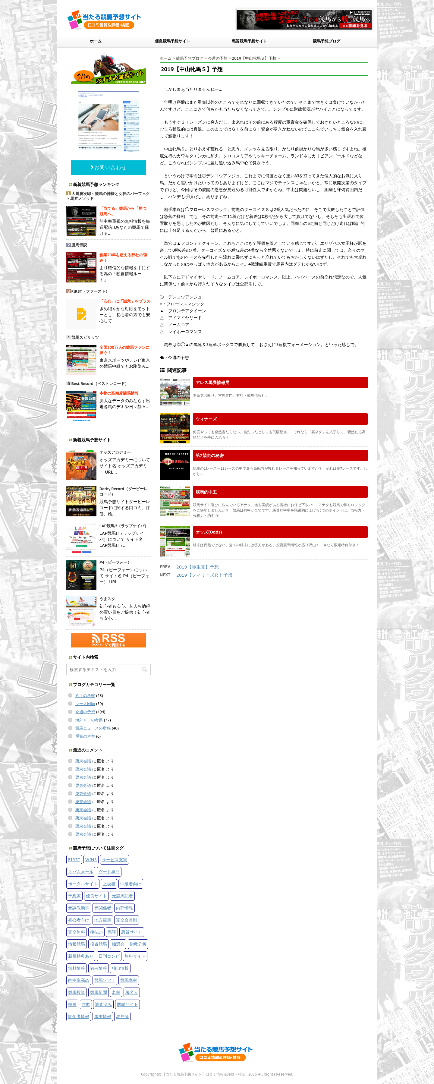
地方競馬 (102, 920)
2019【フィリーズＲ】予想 (204, 575)
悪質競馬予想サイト (249, 41)
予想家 (74, 896)
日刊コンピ (109, 956)
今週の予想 (85, 711)
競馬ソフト (104, 980)
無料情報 (76, 968)
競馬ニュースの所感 (93, 728)
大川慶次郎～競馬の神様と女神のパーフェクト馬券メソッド (108, 196)
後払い (96, 932)
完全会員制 (126, 920)
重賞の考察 (85, 736)
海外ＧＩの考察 (89, 720)
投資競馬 (98, 944)
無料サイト (135, 956)
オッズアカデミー (115, 452)
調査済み (103, 1004)
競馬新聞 (98, 992)
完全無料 (76, 932)
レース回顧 (85, 703)
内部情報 (124, 908)
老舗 (116, 992)
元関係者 (102, 908)
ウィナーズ (206, 419)
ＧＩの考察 (85, 695)
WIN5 (91, 859)
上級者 (109, 884)
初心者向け (78, 920)
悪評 (112, 932)
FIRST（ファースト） (90, 291)
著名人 (131, 992)
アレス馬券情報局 (212, 382)
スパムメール (80, 871)
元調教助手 (78, 908)
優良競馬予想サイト (172, 41)
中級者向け (130, 884)
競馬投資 (76, 992)
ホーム (96, 41)
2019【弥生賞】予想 (197, 567)
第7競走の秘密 (210, 455)
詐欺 (86, 1004)
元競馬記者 (122, 896)
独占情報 (98, 968)
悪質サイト (131, 932)
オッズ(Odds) (209, 532)
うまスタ (107, 598)
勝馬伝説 (79, 244)
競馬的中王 (206, 492)
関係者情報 (78, 1016)
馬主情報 (102, 1016)
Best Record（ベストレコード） (100, 383)
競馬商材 (128, 980)
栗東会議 (83, 761)
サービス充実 (114, 859)
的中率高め (78, 980)
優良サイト (96, 896)
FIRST (74, 859)
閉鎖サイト (127, 1004)
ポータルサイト (83, 884)
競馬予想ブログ (326, 41)
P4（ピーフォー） (115, 562)
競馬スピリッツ (85, 337)
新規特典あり (80, 956)
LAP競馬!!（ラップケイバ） (123, 525)
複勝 (72, 1004)
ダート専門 (109, 871)
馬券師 (122, 1016)
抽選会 (118, 944)
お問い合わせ (108, 167)
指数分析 (138, 944)
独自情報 (120, 968)
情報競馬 (76, 944)
